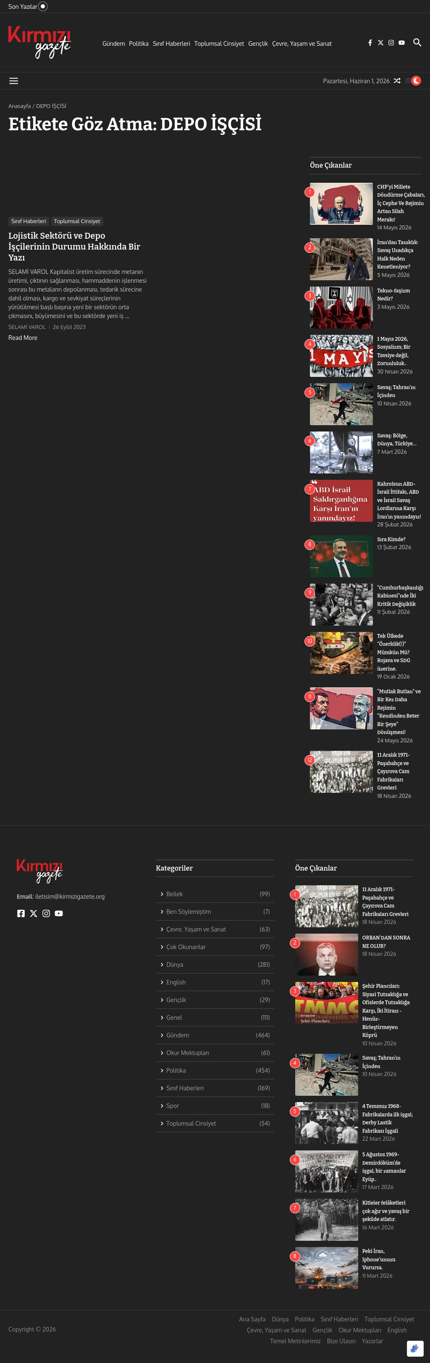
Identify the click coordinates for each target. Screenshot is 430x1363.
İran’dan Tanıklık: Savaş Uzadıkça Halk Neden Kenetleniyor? (396, 258)
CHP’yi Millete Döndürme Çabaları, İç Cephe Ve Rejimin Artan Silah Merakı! (403, 203)
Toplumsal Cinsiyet (219, 43)
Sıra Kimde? (392, 554)
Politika (139, 43)
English (397, 1345)
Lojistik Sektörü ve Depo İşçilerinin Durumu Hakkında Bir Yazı (74, 247)
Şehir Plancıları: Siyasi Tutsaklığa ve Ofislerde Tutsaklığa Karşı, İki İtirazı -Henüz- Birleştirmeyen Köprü (387, 1026)
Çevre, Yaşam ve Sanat (302, 43)
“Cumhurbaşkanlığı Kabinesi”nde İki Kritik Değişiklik (402, 611)
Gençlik (258, 43)
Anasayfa (19, 106)
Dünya (280, 1334)
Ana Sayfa (252, 1334)
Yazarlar (372, 1356)
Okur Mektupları (359, 1345)
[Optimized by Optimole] (415, 1349)
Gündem (113, 43)
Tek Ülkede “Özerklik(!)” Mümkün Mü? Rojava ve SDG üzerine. (395, 667)
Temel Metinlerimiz (295, 1356)
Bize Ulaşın (341, 1356)
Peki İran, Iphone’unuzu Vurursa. (380, 1274)
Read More (22, 337)
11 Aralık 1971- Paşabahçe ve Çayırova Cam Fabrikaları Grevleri (395, 786)
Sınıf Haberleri (171, 43)
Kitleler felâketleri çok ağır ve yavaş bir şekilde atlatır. (385, 1226)
